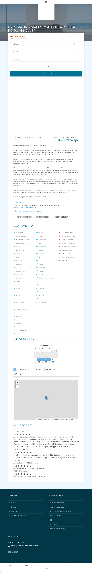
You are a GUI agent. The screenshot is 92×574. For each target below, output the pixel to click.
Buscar (46, 66)
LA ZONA (17, 202)
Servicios (14, 511)
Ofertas (13, 507)
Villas (12, 503)
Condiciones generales (18, 516)
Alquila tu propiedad (57, 503)
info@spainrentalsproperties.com (23, 546)
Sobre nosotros (55, 516)
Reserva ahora (46, 74)
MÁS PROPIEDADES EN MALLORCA (27, 211)
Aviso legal (52, 566)
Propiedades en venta (57, 529)
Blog (51, 520)
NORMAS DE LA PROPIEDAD (24, 208)
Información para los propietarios (61, 511)
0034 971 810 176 (16, 543)
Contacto (53, 524)
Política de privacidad (65, 566)
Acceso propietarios (57, 507)
